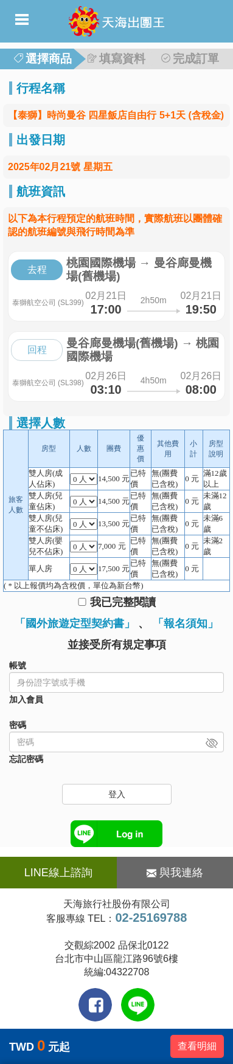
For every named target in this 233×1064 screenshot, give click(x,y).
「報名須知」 (185, 623)
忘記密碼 (26, 759)
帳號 (17, 665)
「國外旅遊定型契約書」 (75, 623)
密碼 (17, 725)
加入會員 (26, 699)
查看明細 (197, 1046)
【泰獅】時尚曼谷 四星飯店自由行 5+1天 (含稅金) (116, 115)
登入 (116, 794)
